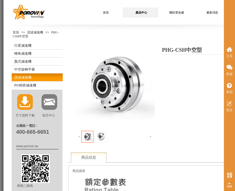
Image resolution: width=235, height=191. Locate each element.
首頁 (16, 32)
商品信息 (88, 157)
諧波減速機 (35, 32)
